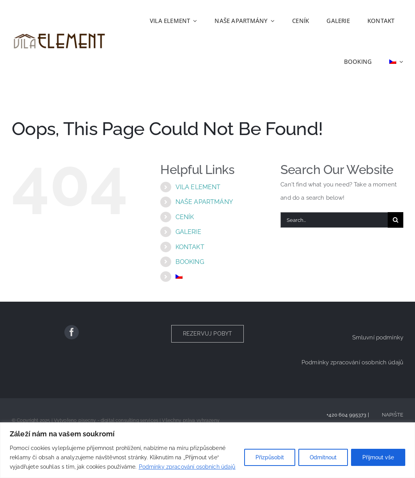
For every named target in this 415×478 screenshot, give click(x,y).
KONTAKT (190, 247)
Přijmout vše (378, 457)
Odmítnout (323, 457)
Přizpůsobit (269, 457)
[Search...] (334, 220)
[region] (207, 450)
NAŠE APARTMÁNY (204, 202)
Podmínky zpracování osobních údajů (187, 467)
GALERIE (188, 231)
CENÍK (185, 217)
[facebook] (71, 332)
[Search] (395, 220)
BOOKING (190, 261)
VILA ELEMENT (198, 187)
